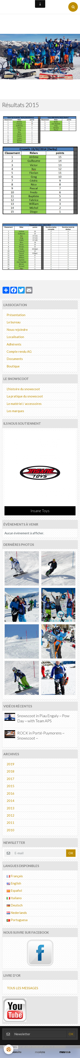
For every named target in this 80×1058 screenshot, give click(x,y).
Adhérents (14, 344)
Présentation (16, 315)
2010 (10, 830)
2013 (10, 808)
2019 (10, 764)
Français (15, 876)
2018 (10, 771)
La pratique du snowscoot (25, 396)
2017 (10, 779)
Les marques (15, 411)
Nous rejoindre (17, 329)
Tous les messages (22, 988)
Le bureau (13, 322)
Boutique (13, 366)
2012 (10, 815)
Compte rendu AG (19, 351)
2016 (10, 793)
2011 (10, 822)
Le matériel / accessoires (24, 404)
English (14, 883)
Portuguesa (17, 920)
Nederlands (17, 913)
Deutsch (15, 905)
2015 (10, 786)
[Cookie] (8, 1049)
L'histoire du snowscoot (23, 389)
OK (70, 853)
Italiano (14, 898)
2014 (10, 801)
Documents (15, 359)
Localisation (15, 337)
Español (14, 890)
